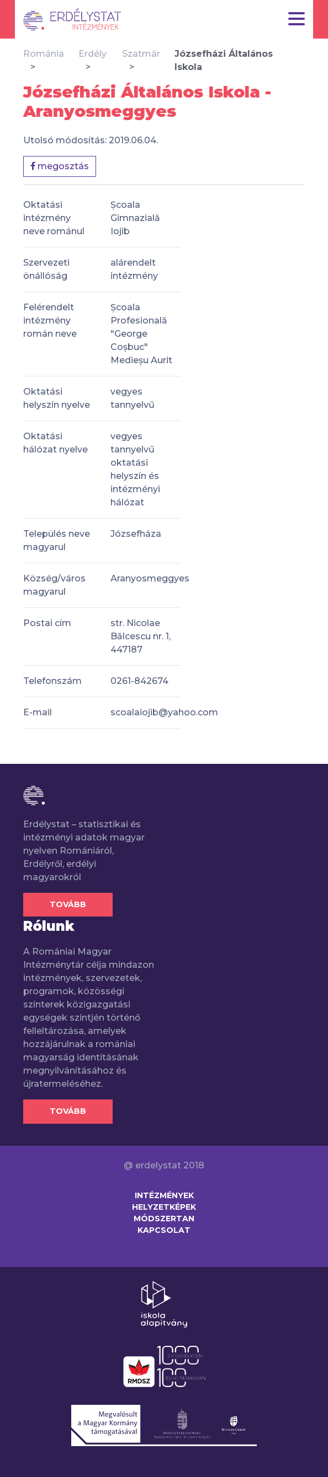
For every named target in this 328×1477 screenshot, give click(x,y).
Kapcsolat (164, 1230)
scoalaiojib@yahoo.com (164, 712)
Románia (43, 53)
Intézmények (164, 1195)
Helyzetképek (164, 1207)
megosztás (59, 166)
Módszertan (164, 1218)
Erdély (92, 53)
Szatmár (141, 53)
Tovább (68, 904)
